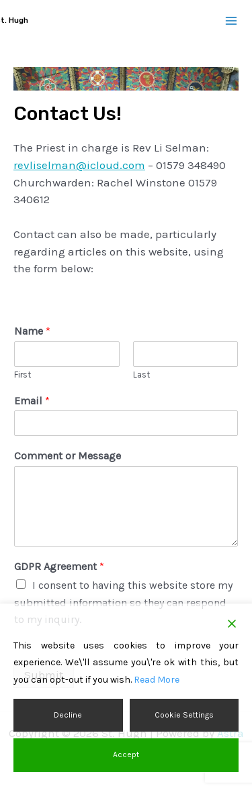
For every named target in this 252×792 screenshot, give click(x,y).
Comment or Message (67, 455)
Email (32, 400)
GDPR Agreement (59, 566)
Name (32, 331)
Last (141, 375)
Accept (126, 754)
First (22, 375)
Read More (156, 679)
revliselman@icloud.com (79, 165)
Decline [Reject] (68, 715)
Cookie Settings (184, 715)
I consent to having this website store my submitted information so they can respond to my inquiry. (123, 602)
